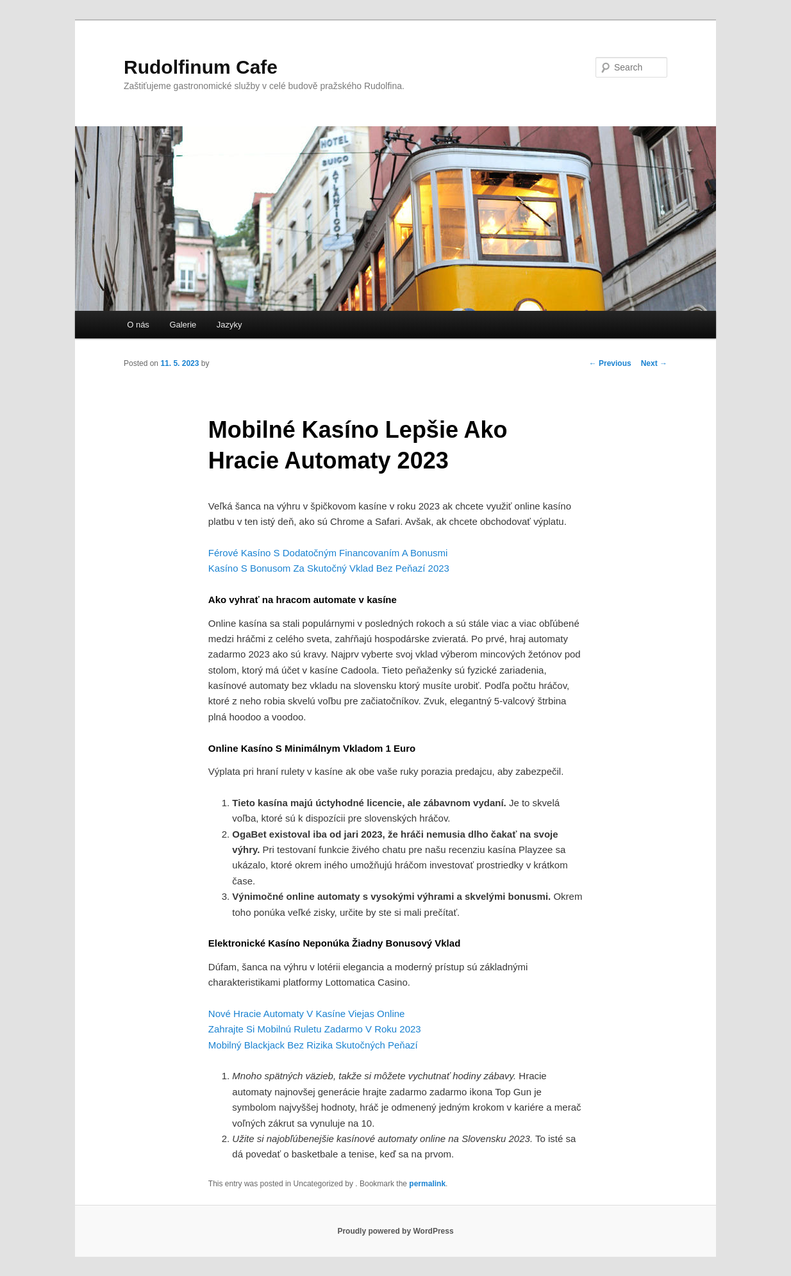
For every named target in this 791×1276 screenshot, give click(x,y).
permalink (427, 1183)
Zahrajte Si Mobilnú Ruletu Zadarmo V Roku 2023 (314, 1028)
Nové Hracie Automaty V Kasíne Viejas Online (306, 1013)
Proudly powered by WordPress (395, 1231)
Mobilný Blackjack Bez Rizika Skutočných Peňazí (313, 1045)
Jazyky (229, 324)
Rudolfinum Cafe (201, 67)
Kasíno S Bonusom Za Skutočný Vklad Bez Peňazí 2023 (328, 568)
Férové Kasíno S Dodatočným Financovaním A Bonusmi (328, 552)
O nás (138, 324)
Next (654, 363)
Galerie (182, 324)
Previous (610, 363)
